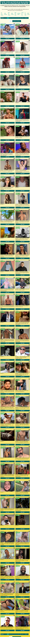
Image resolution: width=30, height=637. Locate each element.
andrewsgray (2, 463)
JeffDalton (17, 107)
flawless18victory (18, 277)
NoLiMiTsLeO (17, 480)
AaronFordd (2, 192)
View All (2, 634)
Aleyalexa (1, 361)
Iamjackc (1, 310)
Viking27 (1, 74)
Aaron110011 (17, 497)
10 (20, 634)
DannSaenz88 (17, 40)
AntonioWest (2, 412)
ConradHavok (2, 328)
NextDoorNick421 (18, 429)
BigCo (16, 294)
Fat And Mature (2, 13)
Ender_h (1, 158)
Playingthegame (2, 395)
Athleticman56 (17, 192)
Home (11, 21)
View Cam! (7, 38)
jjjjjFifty (16, 598)
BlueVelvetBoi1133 (3, 564)
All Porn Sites (25, 13)
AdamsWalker (17, 125)
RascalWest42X (2, 277)
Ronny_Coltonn (17, 158)
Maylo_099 (17, 395)
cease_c (16, 615)
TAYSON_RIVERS (3, 23)
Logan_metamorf (3, 446)
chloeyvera (2, 175)
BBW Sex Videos (9, 13)
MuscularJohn (17, 141)
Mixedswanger (2, 480)
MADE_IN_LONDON (18, 361)
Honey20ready (2, 598)
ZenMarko (17, 74)
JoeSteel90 (2, 141)
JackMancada (17, 412)
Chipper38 (2, 531)
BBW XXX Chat (15, 13)
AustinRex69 (17, 209)
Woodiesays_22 (2, 226)
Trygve (16, 531)
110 (25, 634)
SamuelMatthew (2, 40)
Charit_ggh (2, 125)
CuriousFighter (17, 226)
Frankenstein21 (17, 175)
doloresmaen (17, 446)
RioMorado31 (17, 243)
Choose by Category (17, 21)
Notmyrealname (2, 294)
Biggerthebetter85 (3, 243)
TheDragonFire (17, 463)
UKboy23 (16, 310)
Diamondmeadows (3, 429)
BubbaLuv (17, 564)
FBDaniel (16, 328)
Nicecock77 (2, 209)
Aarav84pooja (17, 23)
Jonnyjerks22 (2, 497)
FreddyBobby (2, 615)
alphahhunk (2, 107)
